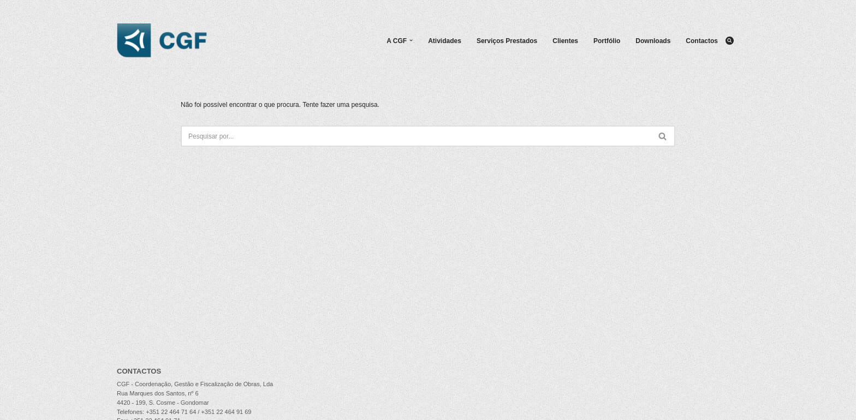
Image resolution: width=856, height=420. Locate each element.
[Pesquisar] (730, 41)
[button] (411, 40)
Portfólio (606, 41)
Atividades (444, 41)
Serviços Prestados (507, 41)
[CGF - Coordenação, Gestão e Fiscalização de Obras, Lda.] (162, 40)
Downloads (652, 41)
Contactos (702, 41)
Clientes (565, 41)
